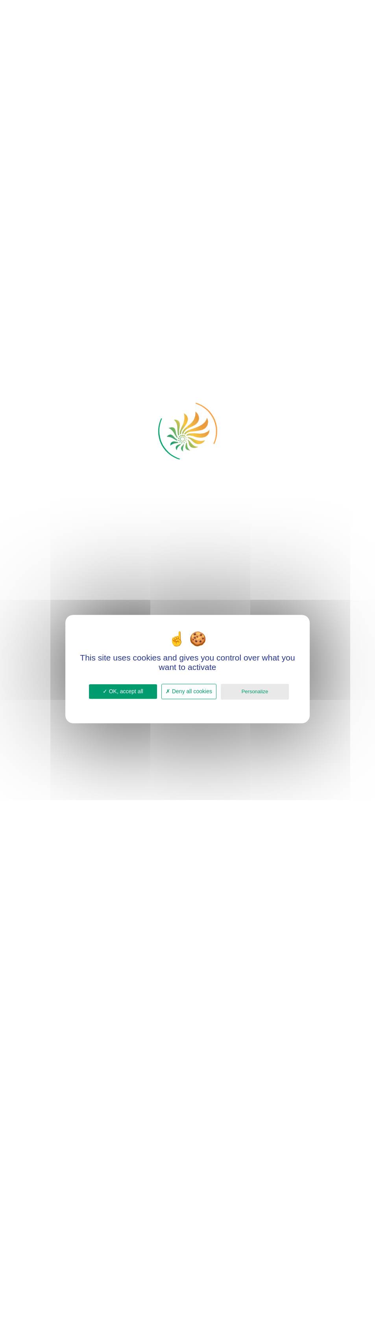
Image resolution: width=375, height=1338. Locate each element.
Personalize (255, 691)
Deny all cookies (189, 691)
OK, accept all (123, 691)
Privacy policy (188, 705)
